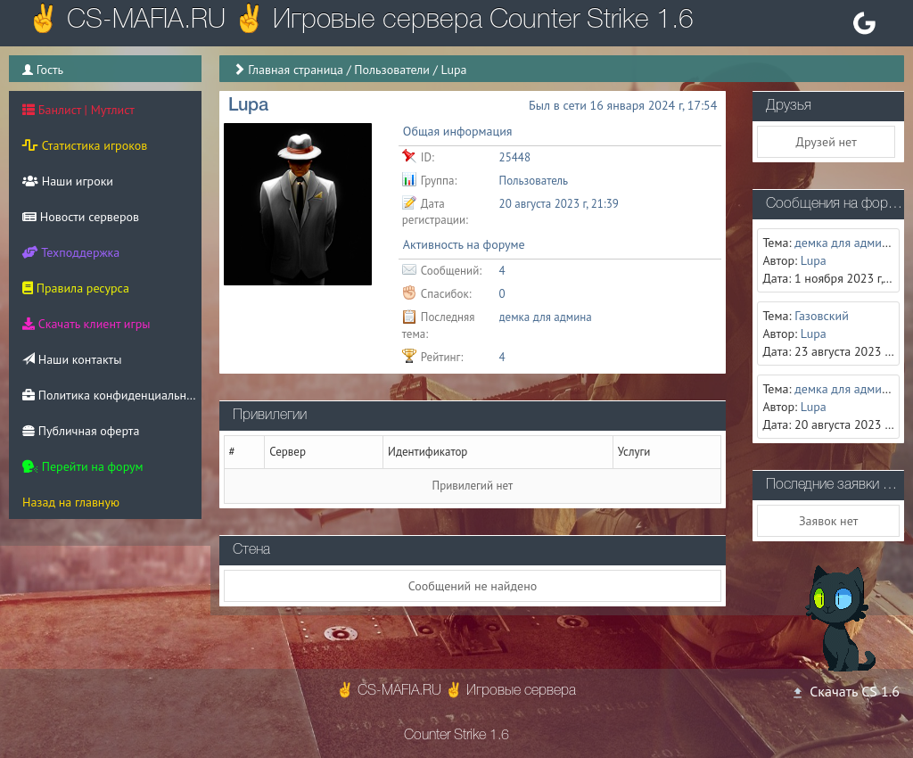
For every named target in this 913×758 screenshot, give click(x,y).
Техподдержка (70, 252)
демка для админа (545, 317)
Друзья (788, 106)
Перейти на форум (83, 466)
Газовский (821, 316)
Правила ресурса (75, 288)
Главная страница (295, 70)
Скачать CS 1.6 (845, 691)
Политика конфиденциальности (112, 395)
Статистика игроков (84, 145)
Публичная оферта (80, 431)
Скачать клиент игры (86, 324)
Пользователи (392, 70)
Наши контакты (71, 359)
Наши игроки (67, 181)
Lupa (814, 260)
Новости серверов (80, 217)
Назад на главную (70, 502)
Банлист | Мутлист (78, 110)
